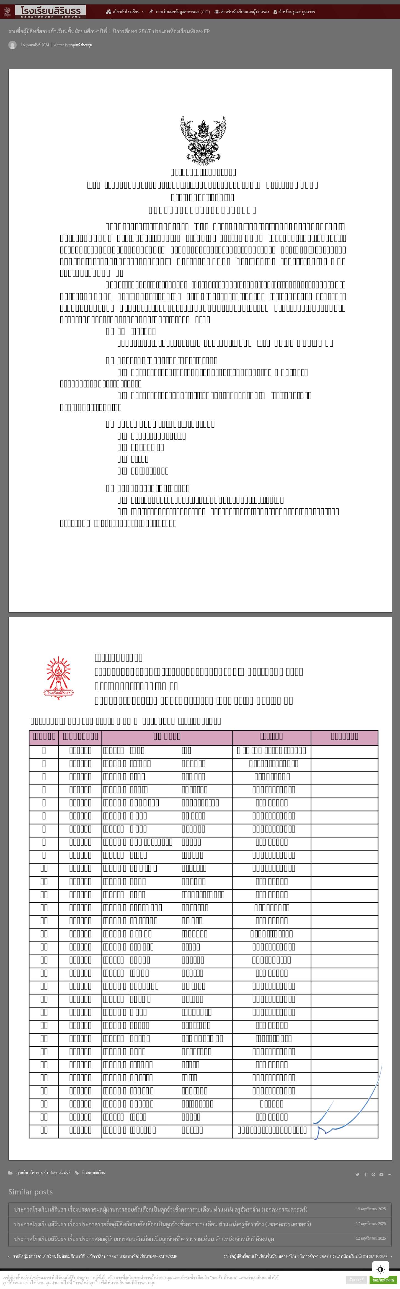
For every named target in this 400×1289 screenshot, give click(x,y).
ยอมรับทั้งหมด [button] (383, 1280)
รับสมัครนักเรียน (93, 1172)
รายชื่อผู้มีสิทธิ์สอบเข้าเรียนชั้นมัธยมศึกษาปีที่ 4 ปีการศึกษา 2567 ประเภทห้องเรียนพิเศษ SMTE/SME (95, 1256)
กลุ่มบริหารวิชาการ (29, 1172)
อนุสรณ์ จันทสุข (80, 44)
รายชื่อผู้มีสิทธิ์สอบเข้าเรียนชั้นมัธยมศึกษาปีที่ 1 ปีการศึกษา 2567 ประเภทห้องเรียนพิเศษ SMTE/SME (305, 1256)
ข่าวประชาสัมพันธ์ (57, 1172)
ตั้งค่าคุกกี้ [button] (356, 1280)
